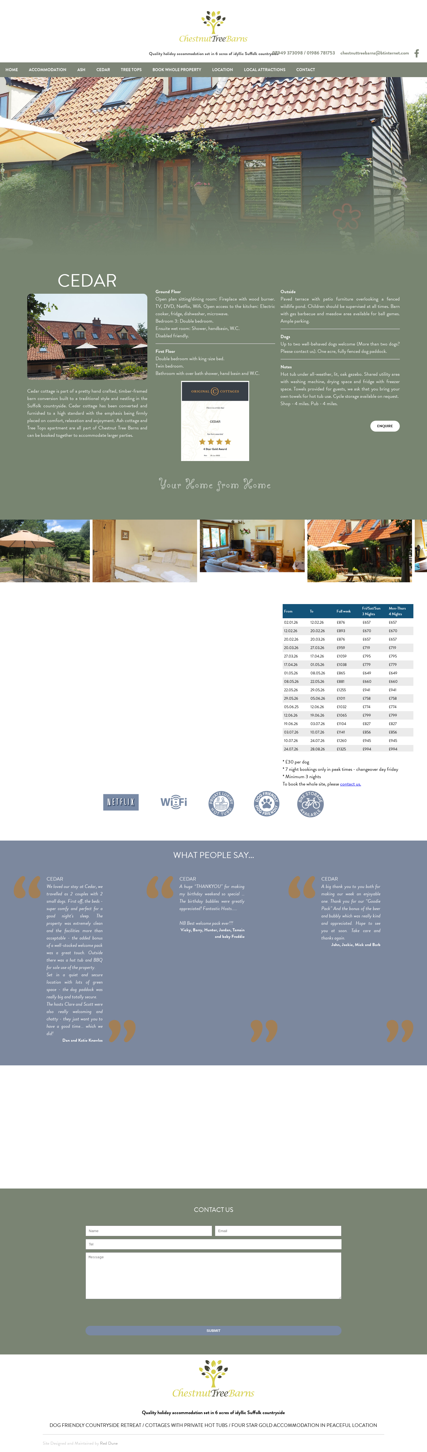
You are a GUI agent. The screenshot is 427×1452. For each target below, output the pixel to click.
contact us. (350, 783)
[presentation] (127, 1312)
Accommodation (47, 70)
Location (222, 70)
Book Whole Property (176, 70)
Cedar (103, 70)
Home (11, 70)
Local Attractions (264, 70)
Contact (305, 70)
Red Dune (109, 1443)
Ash (81, 70)
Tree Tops (131, 70)
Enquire (385, 426)
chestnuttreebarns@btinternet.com (374, 52)
